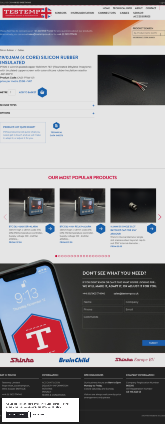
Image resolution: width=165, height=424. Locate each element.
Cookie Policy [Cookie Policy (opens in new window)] (54, 407)
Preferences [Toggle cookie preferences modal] (38, 415)
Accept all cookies (17, 415)
